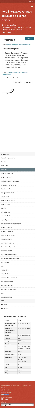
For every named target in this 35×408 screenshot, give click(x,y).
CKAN (4, 399)
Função (3, 162)
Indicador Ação (5, 212)
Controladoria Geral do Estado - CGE (17, 27)
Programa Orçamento (7, 243)
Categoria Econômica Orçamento (11, 223)
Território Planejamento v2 (9, 278)
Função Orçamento (7, 231)
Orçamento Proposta (7, 281)
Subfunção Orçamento (7, 235)
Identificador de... (6, 189)
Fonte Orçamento (6, 227)
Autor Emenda (5, 204)
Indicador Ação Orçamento (9, 254)
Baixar (29, 38)
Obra (2, 266)
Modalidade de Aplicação (8, 185)
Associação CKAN (6, 392)
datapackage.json (6, 297)
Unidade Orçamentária (8, 158)
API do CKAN (5, 390)
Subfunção (4, 165)
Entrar (31, 1)
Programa (7, 32)
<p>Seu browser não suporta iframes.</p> (17, 118)
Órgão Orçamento (6, 251)
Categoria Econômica (7, 193)
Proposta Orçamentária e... (13, 30)
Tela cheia (17, 82)
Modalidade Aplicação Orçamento (11, 258)
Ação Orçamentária (7, 173)
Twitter (4, 304)
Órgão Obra (4, 270)
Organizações (10, 25)
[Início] (2, 25)
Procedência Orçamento (8, 247)
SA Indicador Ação (6, 216)
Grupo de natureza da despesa (10, 181)
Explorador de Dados (14, 78)
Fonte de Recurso (6, 177)
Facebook (5, 308)
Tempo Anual (5, 196)
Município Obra (5, 262)
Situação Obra (5, 274)
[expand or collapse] (32, 6)
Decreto (3, 208)
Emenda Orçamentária (8, 200)
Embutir (27, 82)
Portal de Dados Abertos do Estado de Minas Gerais (16, 16)
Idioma (3, 402)
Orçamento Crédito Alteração (9, 289)
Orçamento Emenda (7, 285)
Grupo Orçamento (6, 239)
